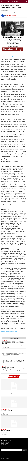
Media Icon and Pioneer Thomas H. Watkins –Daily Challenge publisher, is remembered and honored (13, 342)
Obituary (4, 340)
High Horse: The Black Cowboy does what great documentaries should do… (12, 351)
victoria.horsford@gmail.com (9, 331)
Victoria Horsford (11, 15)
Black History (5, 349)
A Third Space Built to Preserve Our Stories (13, 359)
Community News (6, 358)
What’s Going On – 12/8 (6, 393)
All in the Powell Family (8, 367)
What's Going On (8, 5)
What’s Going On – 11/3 (6, 430)
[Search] (24, 450)
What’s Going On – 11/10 (7, 410)
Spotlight (4, 366)
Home (2, 5)
